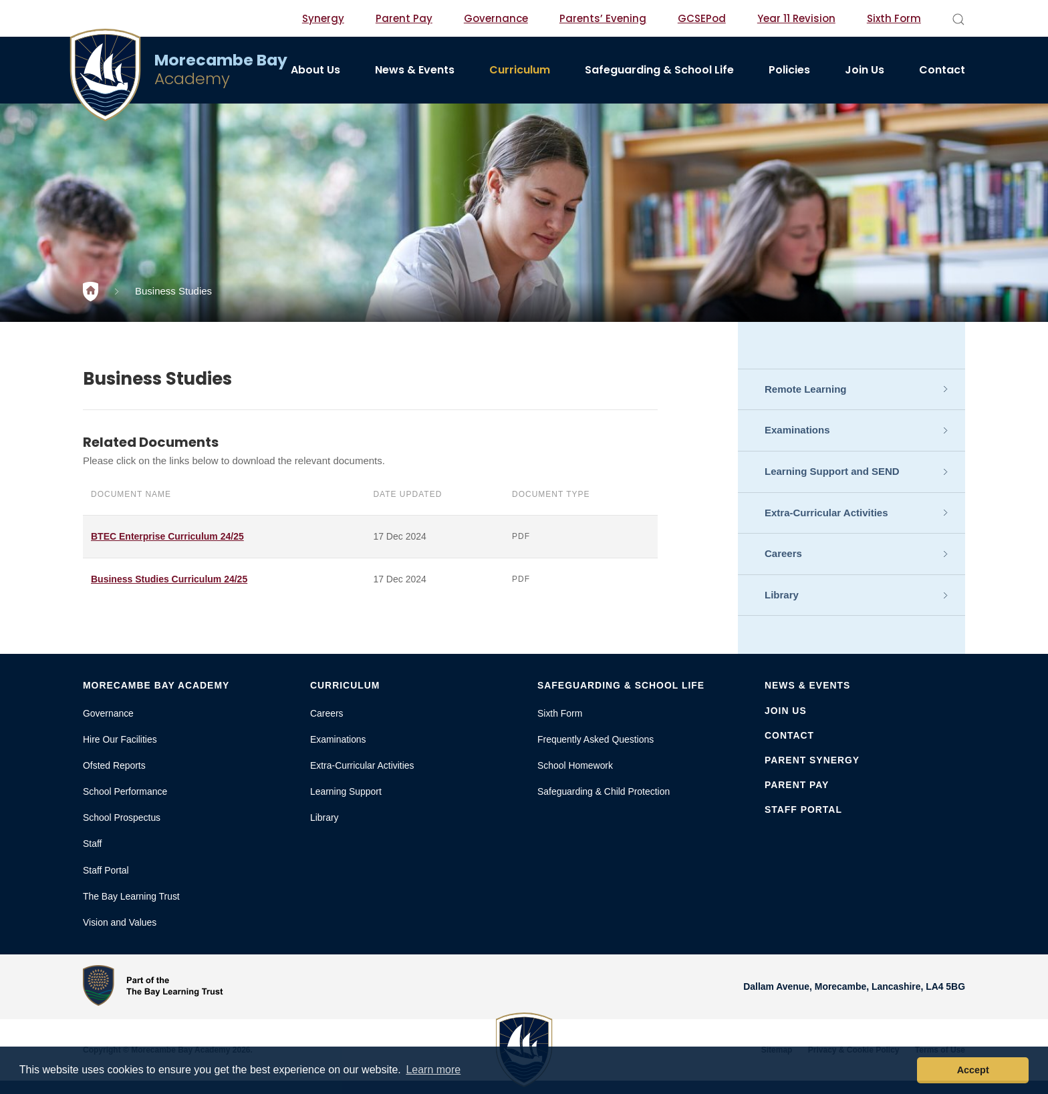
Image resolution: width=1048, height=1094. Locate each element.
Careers (783, 553)
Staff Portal (106, 870)
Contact (942, 69)
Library (782, 594)
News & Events (414, 69)
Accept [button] (973, 1070)
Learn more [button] (433, 1069)
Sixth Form (894, 18)
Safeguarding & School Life (659, 69)
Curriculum (519, 69)
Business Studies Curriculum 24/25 (169, 579)
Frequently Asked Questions (595, 739)
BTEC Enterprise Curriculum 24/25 (167, 536)
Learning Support (346, 791)
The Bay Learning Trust (131, 896)
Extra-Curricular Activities (826, 512)
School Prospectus (121, 817)
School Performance (125, 791)
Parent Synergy (812, 760)
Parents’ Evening (602, 18)
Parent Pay (404, 18)
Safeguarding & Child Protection (603, 791)
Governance (496, 18)
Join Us (864, 69)
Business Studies (173, 291)
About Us (315, 69)
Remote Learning (806, 389)
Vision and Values (119, 922)
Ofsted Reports (114, 765)
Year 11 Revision (796, 18)
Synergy (323, 18)
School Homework (575, 765)
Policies (789, 69)
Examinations (797, 429)
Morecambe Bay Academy (156, 685)
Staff (92, 843)
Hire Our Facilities (120, 739)
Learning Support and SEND (832, 471)
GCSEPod (702, 18)
